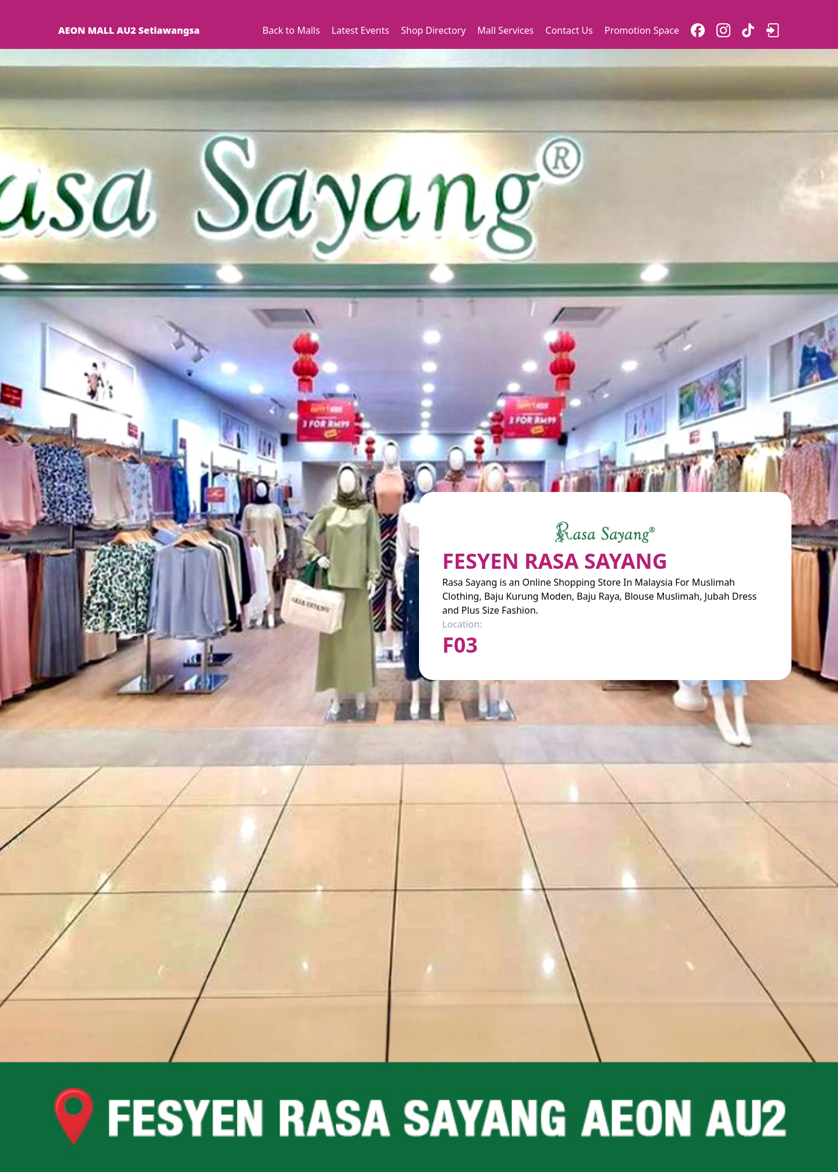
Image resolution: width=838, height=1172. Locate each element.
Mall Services (505, 30)
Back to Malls (291, 30)
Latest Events (360, 30)
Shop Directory (433, 30)
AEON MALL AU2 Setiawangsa (129, 30)
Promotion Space (642, 30)
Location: (462, 624)
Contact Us (568, 30)
